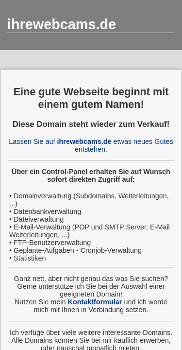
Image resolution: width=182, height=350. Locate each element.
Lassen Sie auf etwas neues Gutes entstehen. (91, 145)
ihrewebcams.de (61, 24)
